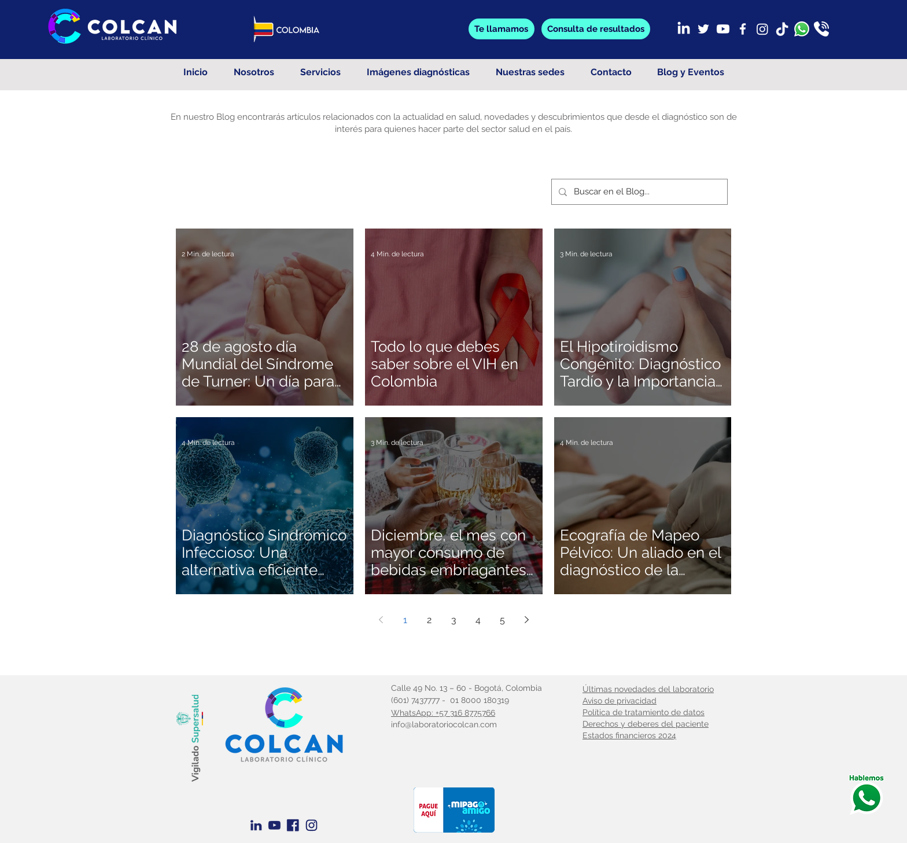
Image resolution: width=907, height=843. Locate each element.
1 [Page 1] (405, 619)
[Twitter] (703, 28)
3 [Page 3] (453, 619)
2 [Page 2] (429, 619)
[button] (595, 29)
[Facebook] (742, 28)
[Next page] (526, 619)
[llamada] (821, 28)
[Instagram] (762, 28)
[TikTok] (782, 28)
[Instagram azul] (311, 825)
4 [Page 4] (478, 619)
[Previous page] (380, 619)
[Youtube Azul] (274, 825)
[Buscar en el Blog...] (638, 191)
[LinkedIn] (683, 28)
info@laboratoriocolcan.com (444, 724)
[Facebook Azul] (293, 825)
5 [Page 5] (502, 619)
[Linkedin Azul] (256, 825)
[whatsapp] (801, 28)
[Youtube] (723, 28)
